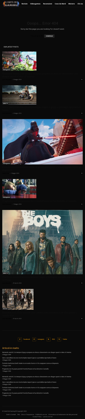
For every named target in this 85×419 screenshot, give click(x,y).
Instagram (41, 339)
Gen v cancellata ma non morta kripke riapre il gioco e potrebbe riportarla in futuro (29, 358)
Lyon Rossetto (6, 79)
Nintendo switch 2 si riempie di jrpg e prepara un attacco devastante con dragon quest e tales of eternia (36, 352)
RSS (53, 339)
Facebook (26, 339)
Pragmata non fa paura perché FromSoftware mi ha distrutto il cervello (39, 201)
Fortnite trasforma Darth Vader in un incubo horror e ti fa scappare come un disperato (30, 363)
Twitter (65, 339)
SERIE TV (5, 103)
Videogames (6, 69)
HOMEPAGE (49, 36)
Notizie (5, 309)
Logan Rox (5, 173)
